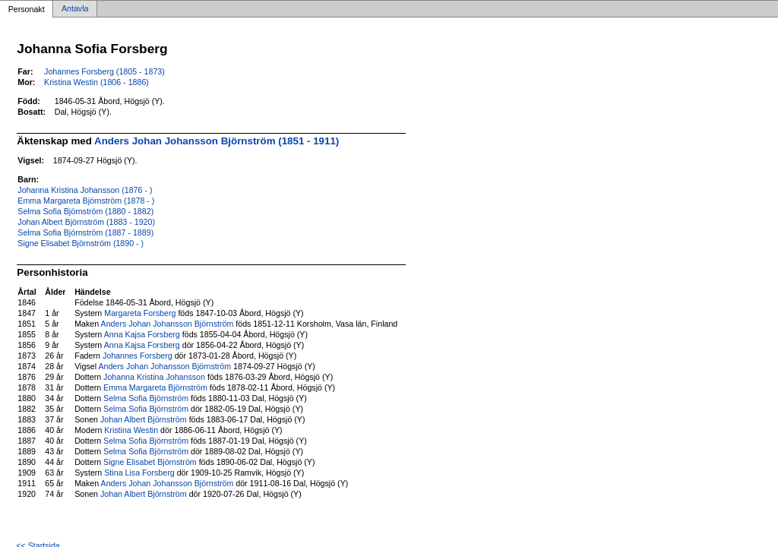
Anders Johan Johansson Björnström (167, 323)
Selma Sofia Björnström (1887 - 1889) (85, 232)
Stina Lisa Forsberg (139, 472)
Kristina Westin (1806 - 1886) (96, 82)
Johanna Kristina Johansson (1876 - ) (84, 189)
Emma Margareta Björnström (155, 387)
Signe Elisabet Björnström (150, 461)
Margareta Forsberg (140, 313)
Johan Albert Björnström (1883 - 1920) (86, 221)
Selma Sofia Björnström (145, 398)
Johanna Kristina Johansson (154, 376)
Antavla (75, 9)
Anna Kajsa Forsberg (142, 334)
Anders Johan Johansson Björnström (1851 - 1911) (216, 141)
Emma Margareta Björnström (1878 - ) (85, 200)
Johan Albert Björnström (143, 419)
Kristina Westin (131, 430)
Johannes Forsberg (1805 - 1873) (104, 71)
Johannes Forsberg (137, 355)
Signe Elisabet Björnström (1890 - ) (80, 243)
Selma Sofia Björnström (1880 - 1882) (85, 211)
